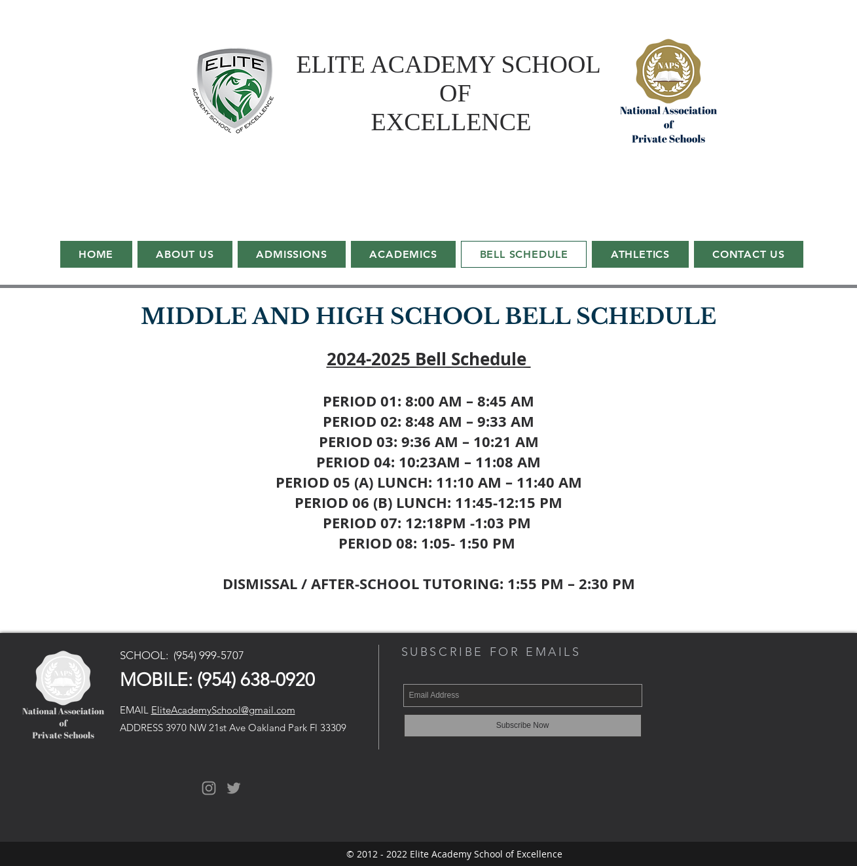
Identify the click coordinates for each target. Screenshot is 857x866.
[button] (403, 254)
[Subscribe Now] (522, 725)
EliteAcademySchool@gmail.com (223, 710)
